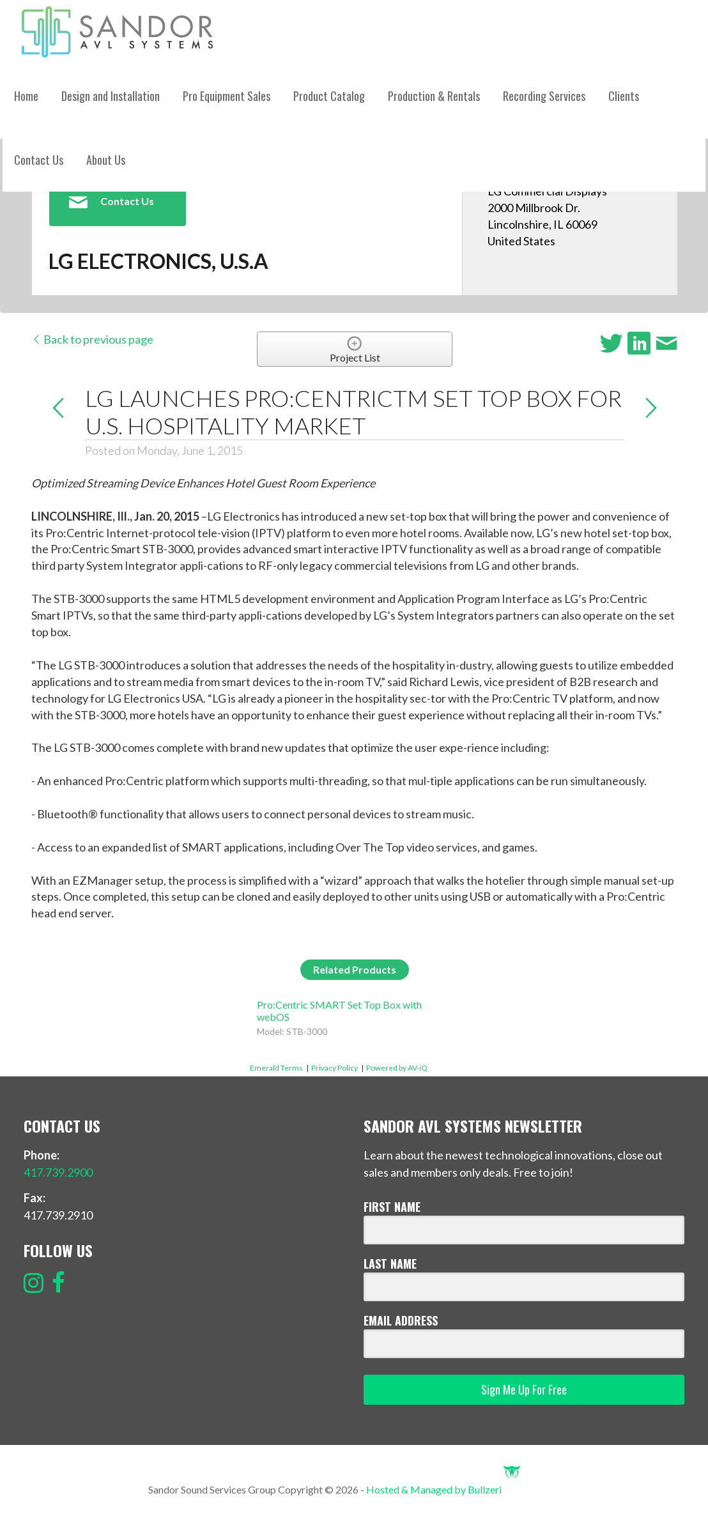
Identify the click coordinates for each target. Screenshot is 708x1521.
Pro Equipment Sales (226, 96)
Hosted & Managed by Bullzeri (443, 1489)
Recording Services (544, 96)
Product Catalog (329, 96)
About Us (105, 159)
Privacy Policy (334, 1068)
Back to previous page (92, 339)
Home (26, 96)
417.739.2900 (58, 1172)
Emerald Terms (276, 1068)
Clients (623, 96)
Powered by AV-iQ (396, 1068)
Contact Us (38, 159)
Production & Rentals (434, 96)
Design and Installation (110, 96)
